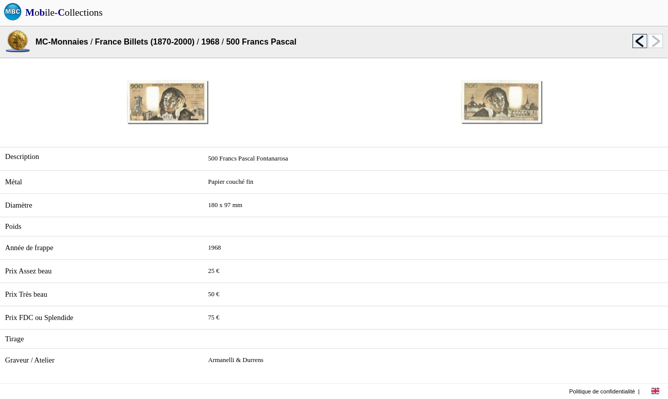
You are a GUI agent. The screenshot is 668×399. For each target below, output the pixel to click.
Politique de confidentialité (602, 391)
